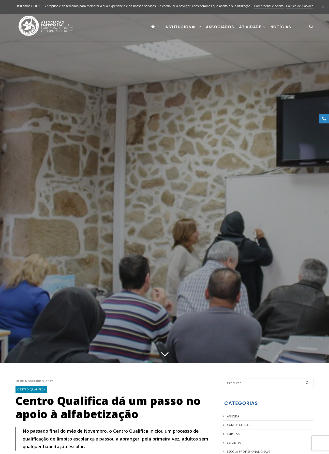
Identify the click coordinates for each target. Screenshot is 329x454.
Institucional (182, 30)
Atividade (252, 30)
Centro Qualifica (31, 389)
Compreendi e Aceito (269, 6)
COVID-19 (234, 443)
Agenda (233, 416)
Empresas (234, 434)
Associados (220, 30)
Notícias (280, 30)
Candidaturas (238, 425)
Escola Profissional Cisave (248, 452)
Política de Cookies (299, 6)
